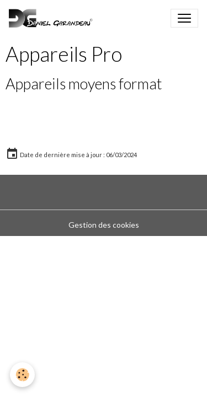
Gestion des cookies (103, 224)
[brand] (53, 18)
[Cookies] (22, 374)
